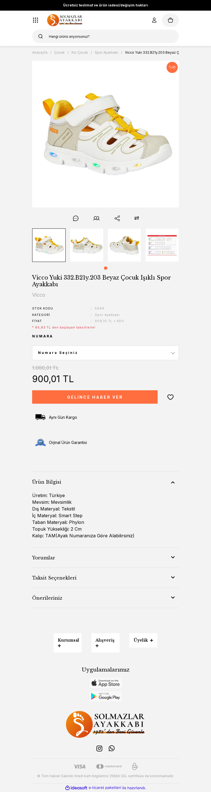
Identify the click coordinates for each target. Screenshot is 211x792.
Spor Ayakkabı (107, 315)
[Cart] (170, 20)
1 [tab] (105, 268)
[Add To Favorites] (170, 397)
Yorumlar (43, 558)
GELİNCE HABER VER (95, 397)
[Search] (105, 36)
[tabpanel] (49, 245)
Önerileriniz (47, 598)
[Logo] (65, 20)
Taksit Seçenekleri (54, 578)
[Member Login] (154, 20)
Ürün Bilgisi (46, 482)
